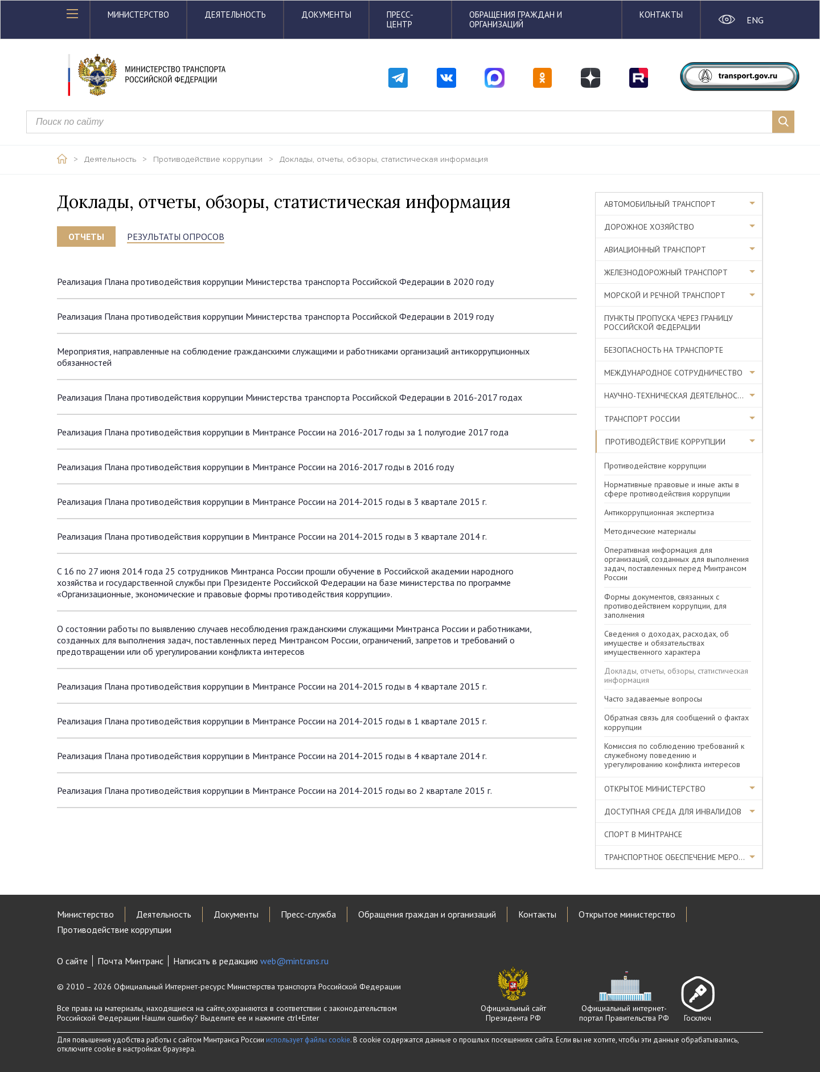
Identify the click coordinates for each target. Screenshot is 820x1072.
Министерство (138, 14)
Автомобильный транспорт (660, 204)
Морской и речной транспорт (664, 295)
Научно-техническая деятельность (675, 395)
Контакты (661, 14)
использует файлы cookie (308, 1040)
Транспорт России (642, 419)
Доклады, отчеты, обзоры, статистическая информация (384, 159)
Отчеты (86, 236)
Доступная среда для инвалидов (672, 811)
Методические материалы (650, 531)
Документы (326, 14)
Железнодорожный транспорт (666, 272)
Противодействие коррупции (208, 159)
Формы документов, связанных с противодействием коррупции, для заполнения (665, 606)
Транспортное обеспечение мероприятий (683, 857)
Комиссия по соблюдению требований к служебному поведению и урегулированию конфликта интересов (674, 755)
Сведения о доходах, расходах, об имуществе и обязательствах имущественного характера (666, 643)
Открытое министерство (655, 789)
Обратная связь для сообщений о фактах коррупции (676, 722)
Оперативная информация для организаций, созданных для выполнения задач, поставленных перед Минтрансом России (676, 563)
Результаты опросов (175, 236)
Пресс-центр (400, 19)
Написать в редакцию (251, 961)
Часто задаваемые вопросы (653, 699)
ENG (755, 20)
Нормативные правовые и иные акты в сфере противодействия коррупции (671, 489)
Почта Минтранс (130, 961)
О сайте (72, 961)
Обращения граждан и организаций (515, 19)
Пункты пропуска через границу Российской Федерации (668, 322)
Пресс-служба (308, 914)
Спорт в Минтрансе (643, 834)
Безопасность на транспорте (663, 350)
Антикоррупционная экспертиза (659, 512)
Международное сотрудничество (673, 373)
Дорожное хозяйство (649, 227)
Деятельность (235, 14)
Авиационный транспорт (655, 249)
